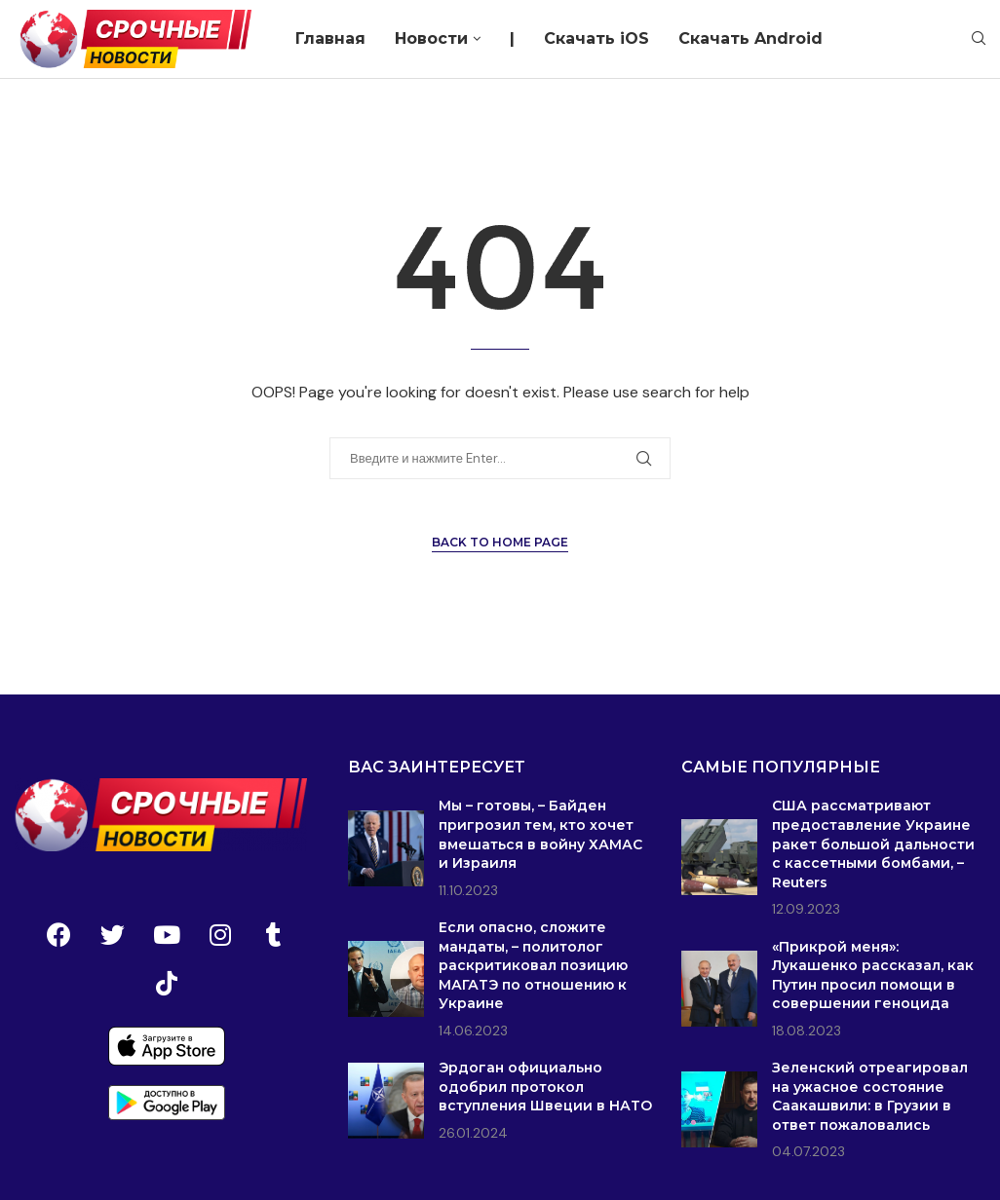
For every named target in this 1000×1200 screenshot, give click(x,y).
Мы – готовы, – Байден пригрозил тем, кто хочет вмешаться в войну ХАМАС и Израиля (540, 834)
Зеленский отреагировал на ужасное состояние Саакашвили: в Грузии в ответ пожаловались (870, 1096)
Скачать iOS (596, 38)
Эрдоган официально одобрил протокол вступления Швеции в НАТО (545, 1086)
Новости (431, 38)
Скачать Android (750, 38)
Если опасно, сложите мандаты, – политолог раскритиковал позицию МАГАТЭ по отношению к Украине (533, 965)
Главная (330, 38)
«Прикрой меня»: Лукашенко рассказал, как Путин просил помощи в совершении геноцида (873, 975)
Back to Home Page (500, 542)
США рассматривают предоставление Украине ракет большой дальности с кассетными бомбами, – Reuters (873, 843)
